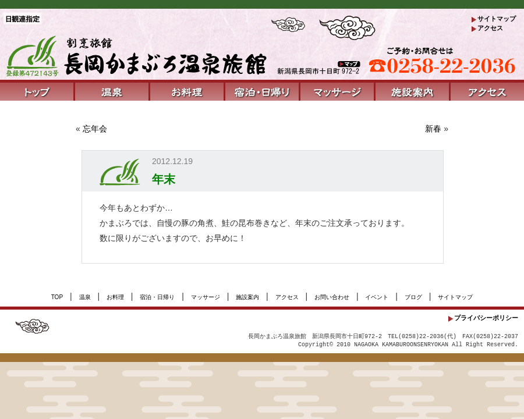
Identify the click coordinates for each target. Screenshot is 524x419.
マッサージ (205, 297)
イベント (376, 297)
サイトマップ (496, 18)
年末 (163, 179)
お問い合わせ (331, 297)
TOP (57, 297)
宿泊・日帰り (157, 297)
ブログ (413, 297)
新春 (433, 128)
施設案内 (247, 297)
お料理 (115, 297)
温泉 (85, 297)
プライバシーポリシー (486, 317)
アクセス (490, 27)
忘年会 (95, 128)
